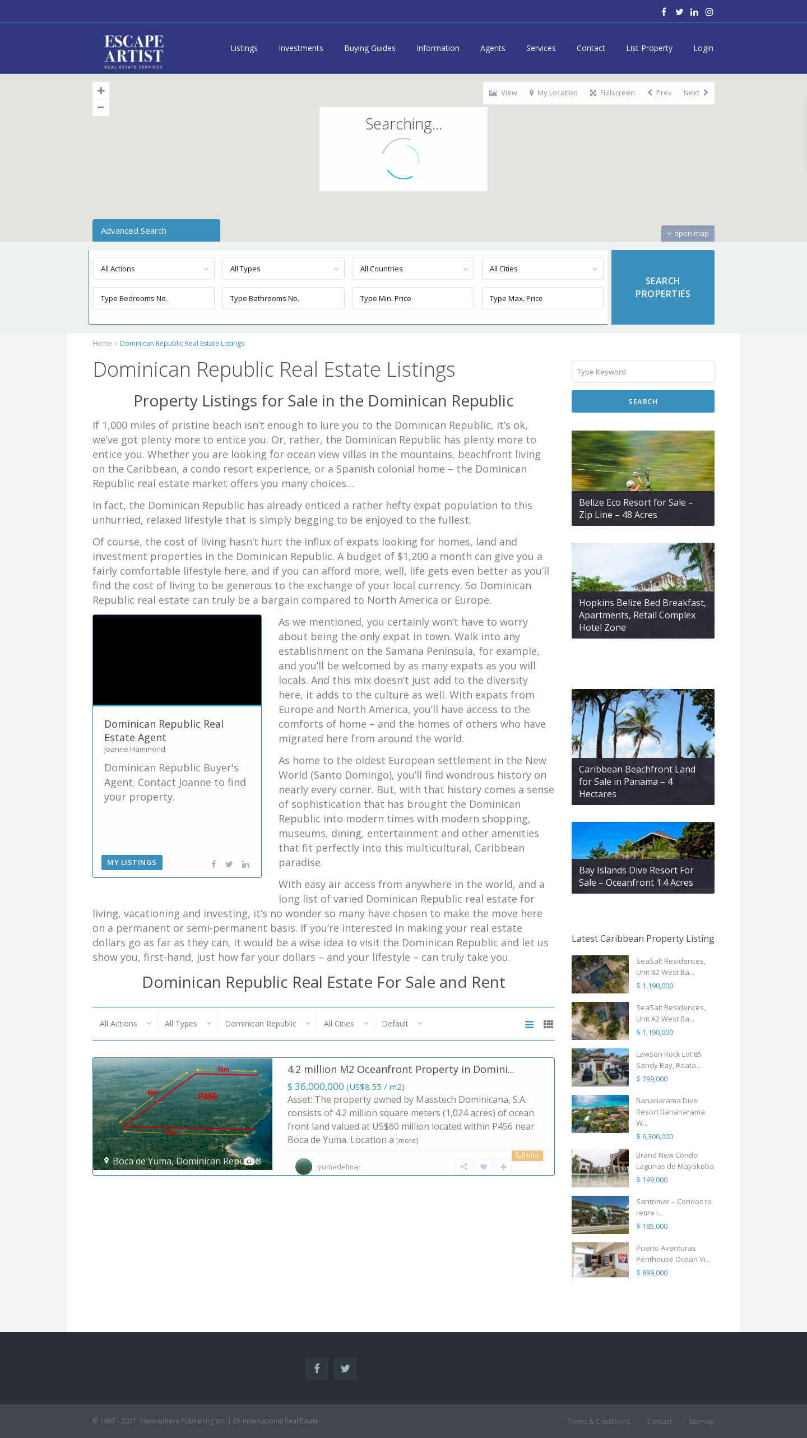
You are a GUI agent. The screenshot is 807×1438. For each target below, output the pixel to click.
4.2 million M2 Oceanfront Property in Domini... (400, 1069)
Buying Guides (370, 48)
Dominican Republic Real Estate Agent (164, 730)
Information (438, 48)
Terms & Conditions (598, 1421)
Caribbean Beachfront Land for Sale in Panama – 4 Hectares (637, 781)
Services (541, 48)
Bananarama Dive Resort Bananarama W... (670, 1111)
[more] (407, 1140)
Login (703, 48)
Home (102, 343)
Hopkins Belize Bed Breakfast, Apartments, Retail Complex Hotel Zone (642, 615)
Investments (301, 48)
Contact (591, 48)
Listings (244, 48)
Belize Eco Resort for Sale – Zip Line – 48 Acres (636, 508)
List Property (649, 48)
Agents (492, 48)
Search (643, 401)
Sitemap (702, 1421)
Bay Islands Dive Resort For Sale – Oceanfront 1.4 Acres (636, 876)
